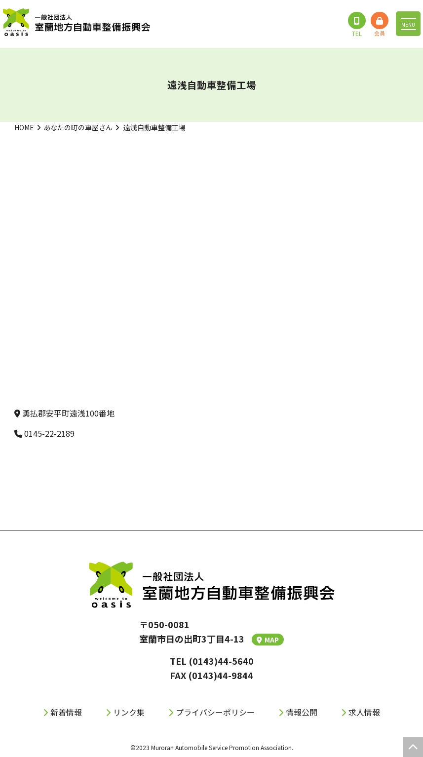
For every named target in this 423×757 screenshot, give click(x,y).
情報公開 (301, 712)
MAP (268, 639)
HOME (24, 127)
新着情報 (66, 712)
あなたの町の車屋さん (78, 127)
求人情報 (364, 712)
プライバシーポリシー (215, 712)
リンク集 (129, 712)
